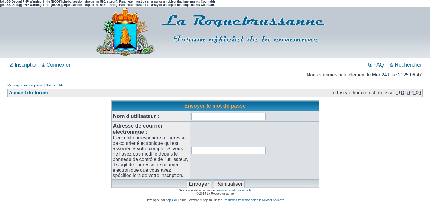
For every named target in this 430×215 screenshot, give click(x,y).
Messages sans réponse (25, 85)
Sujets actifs (54, 85)
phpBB (170, 200)
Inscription (24, 65)
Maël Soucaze (274, 200)
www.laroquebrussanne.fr (234, 190)
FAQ (376, 65)
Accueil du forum (28, 92)
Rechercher (406, 65)
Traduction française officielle (242, 200)
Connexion (57, 65)
